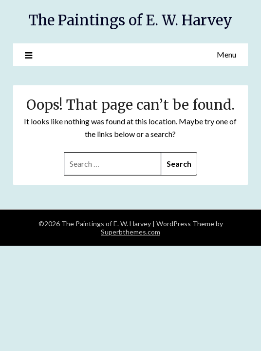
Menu (226, 54)
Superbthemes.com (130, 232)
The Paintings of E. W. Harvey (130, 20)
